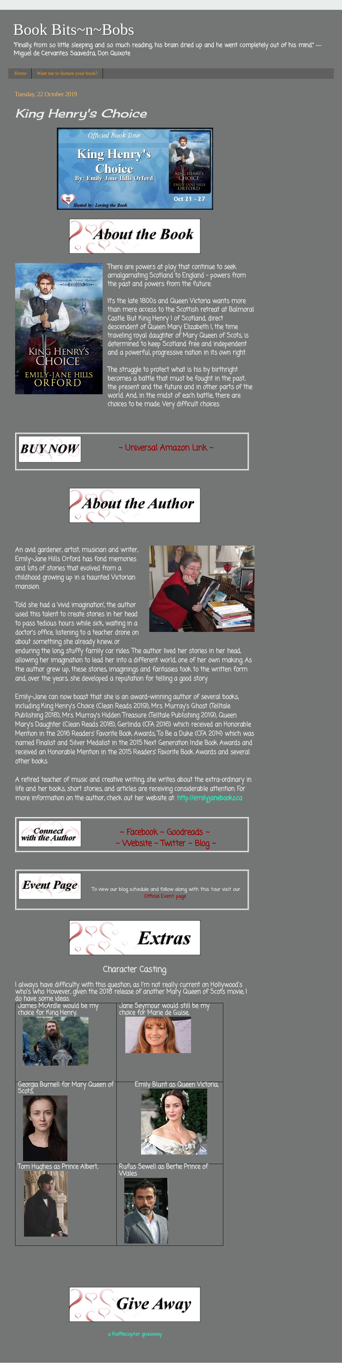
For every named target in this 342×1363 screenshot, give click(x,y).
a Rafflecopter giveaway (135, 1334)
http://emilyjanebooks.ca (209, 798)
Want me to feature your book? (67, 73)
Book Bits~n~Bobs (73, 29)
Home (20, 73)
